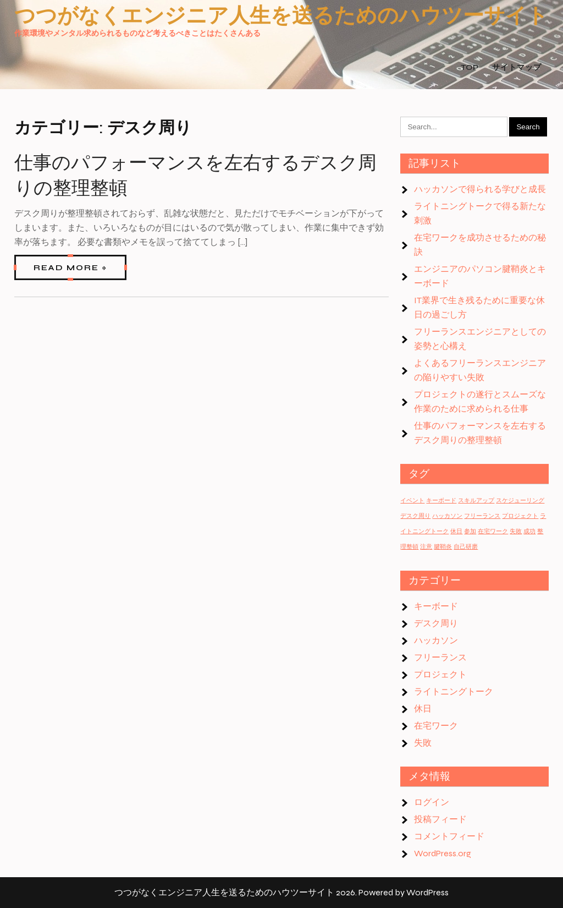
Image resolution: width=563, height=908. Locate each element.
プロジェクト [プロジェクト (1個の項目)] (520, 515)
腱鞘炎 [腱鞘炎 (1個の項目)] (443, 546)
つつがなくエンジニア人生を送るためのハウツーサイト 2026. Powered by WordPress (281, 892)
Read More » (70, 267)
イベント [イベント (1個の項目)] (412, 500)
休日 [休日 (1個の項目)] (456, 531)
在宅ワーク (436, 725)
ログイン (431, 802)
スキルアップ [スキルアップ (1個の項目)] (476, 500)
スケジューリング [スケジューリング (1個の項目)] (520, 500)
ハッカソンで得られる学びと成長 (480, 189)
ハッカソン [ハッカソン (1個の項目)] (447, 515)
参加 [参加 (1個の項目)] (470, 531)
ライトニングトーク (453, 691)
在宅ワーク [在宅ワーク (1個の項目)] (493, 531)
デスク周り (436, 623)
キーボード (436, 606)
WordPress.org (442, 853)
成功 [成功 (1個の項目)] (529, 531)
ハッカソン (436, 640)
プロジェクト (440, 674)
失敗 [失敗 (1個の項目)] (516, 531)
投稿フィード (440, 819)
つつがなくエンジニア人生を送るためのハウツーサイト (281, 15)
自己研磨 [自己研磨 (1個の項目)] (466, 546)
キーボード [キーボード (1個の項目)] (441, 500)
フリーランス (440, 657)
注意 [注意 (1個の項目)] (426, 546)
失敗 (423, 742)
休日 (423, 708)
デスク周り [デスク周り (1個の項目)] (415, 515)
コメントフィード (449, 836)
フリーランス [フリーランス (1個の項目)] (482, 515)
